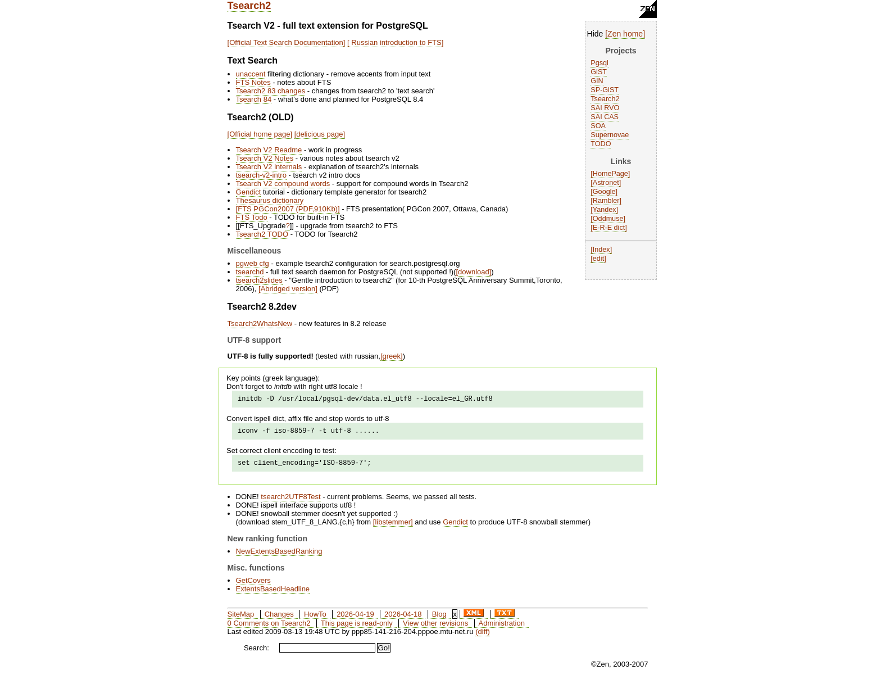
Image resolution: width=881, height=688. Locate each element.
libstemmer (393, 527)
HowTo (315, 619)
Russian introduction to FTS (395, 42)
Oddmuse (608, 219)
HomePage (610, 174)
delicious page (319, 134)
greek (392, 356)
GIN (597, 81)
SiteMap (241, 619)
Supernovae (610, 135)
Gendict (248, 192)
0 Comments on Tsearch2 (269, 628)
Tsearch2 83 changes (271, 91)
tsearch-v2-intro (261, 175)
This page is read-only (357, 628)
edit (598, 258)
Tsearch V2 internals (269, 166)
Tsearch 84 (254, 99)
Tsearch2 (249, 5)
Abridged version (288, 288)
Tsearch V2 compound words (283, 183)
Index (601, 250)
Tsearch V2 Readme (269, 150)
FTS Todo (251, 217)
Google (604, 192)
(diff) (482, 636)
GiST (599, 72)
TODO (601, 144)
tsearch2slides (259, 280)
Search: (256, 653)
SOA (598, 126)
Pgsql (599, 63)
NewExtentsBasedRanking (279, 556)
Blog (439, 619)
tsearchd (250, 272)
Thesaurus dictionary (270, 200)
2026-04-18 (403, 619)
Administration (502, 628)
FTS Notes (253, 82)
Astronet (606, 183)
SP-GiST (605, 90)
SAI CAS (605, 117)
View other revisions (435, 628)
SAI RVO (605, 108)
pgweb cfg (252, 263)
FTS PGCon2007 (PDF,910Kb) (288, 209)
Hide (595, 33)
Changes (279, 619)
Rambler (606, 201)
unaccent (251, 74)
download (473, 272)
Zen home (625, 33)
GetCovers (253, 585)
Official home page (259, 134)
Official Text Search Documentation (286, 42)
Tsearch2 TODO (262, 234)
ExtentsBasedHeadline (273, 594)
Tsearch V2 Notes (265, 158)
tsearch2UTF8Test (290, 501)
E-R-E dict (609, 228)
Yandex (604, 210)
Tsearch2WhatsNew (260, 323)
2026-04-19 (355, 619)
